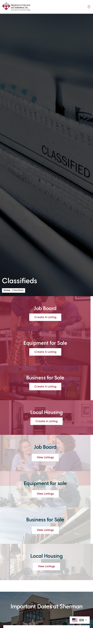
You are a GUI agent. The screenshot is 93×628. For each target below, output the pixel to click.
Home (7, 290)
